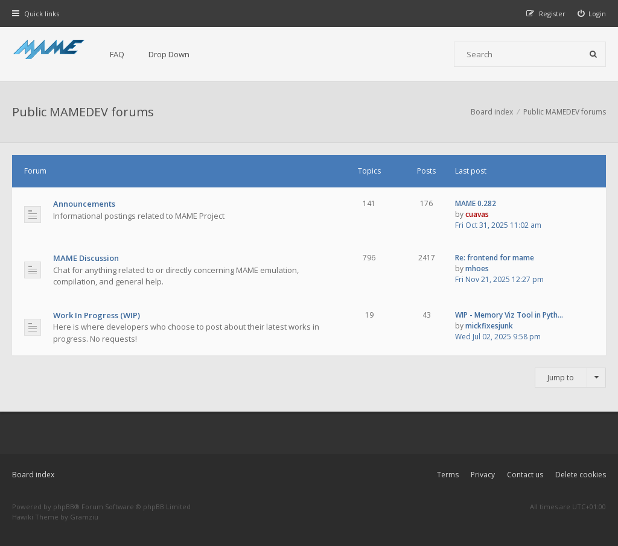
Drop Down (169, 54)
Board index (33, 474)
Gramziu (84, 516)
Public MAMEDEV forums (83, 112)
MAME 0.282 (475, 203)
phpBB (63, 506)
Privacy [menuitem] (483, 474)
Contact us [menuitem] (525, 474)
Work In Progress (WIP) (96, 315)
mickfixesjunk (489, 326)
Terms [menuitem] (448, 474)
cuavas (477, 214)
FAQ (117, 54)
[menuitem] (592, 13)
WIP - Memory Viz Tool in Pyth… (509, 315)
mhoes (477, 268)
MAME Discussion (86, 258)
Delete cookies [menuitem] (580, 474)
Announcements (84, 203)
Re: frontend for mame (494, 258)
